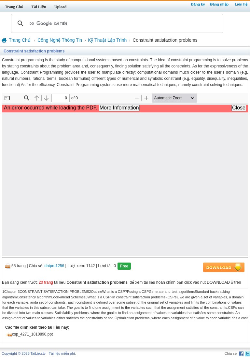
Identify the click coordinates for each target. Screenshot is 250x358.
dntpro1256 (54, 266)
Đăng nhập (219, 4)
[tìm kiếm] (116, 23)
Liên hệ (241, 4)
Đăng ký (198, 4)
